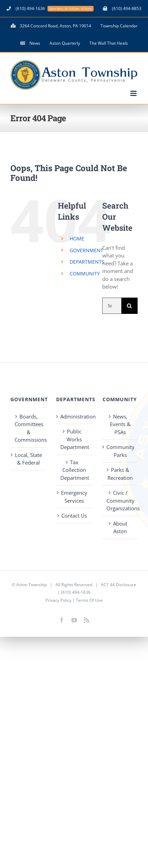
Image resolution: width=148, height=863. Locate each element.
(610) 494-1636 (75, 592)
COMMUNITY (85, 273)
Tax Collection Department (74, 470)
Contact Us (74, 515)
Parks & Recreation (120, 473)
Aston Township (31, 585)
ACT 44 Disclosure (118, 585)
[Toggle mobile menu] (134, 93)
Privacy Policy (58, 600)
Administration (74, 416)
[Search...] (111, 306)
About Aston (120, 527)
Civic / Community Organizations (120, 500)
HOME (77, 238)
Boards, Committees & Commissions (28, 428)
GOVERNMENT (86, 250)
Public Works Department (74, 439)
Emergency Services (74, 496)
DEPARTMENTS (87, 261)
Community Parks (120, 450)
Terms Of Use (89, 600)
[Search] (129, 306)
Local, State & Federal (28, 458)
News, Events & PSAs (120, 424)
